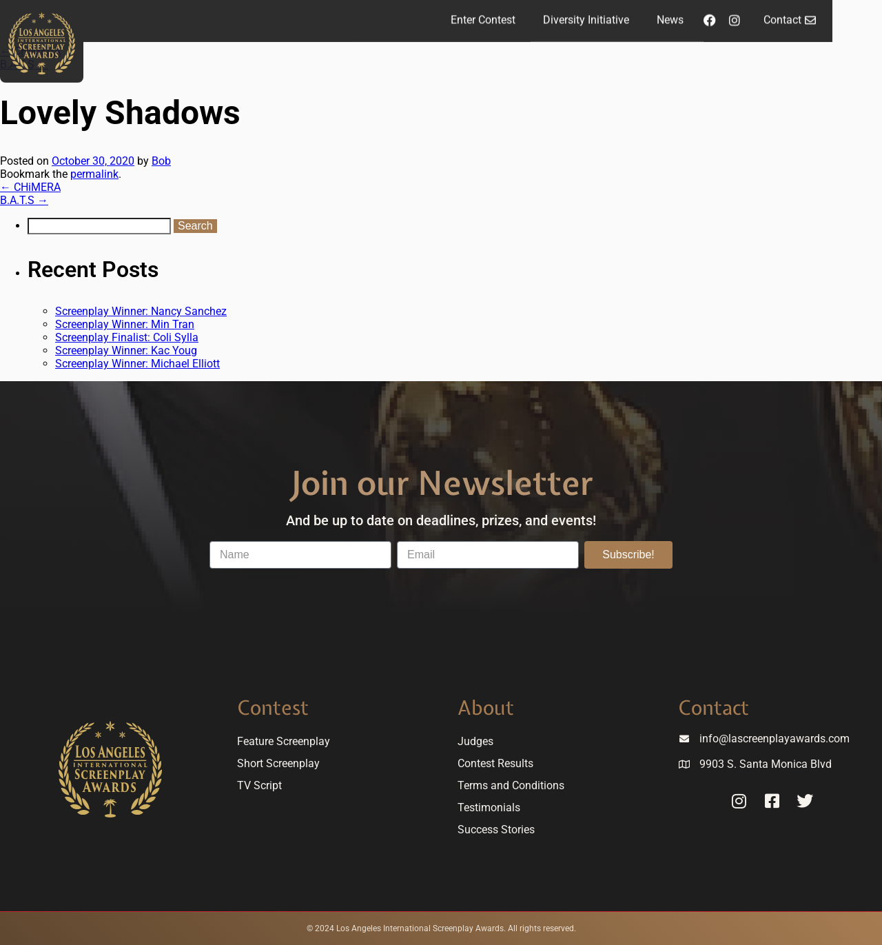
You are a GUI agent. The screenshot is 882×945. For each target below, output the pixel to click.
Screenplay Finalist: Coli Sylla (126, 337)
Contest (273, 707)
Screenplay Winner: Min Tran (124, 324)
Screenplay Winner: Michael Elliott (137, 363)
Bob (161, 160)
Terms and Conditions (511, 785)
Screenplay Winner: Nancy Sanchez (141, 311)
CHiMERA (30, 187)
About (486, 707)
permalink (94, 174)
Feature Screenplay (283, 741)
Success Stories (496, 829)
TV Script (259, 785)
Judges (475, 741)
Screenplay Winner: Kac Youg (126, 350)
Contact (713, 707)
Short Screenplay (278, 763)
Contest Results (495, 763)
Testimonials (489, 807)
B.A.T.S (24, 200)
